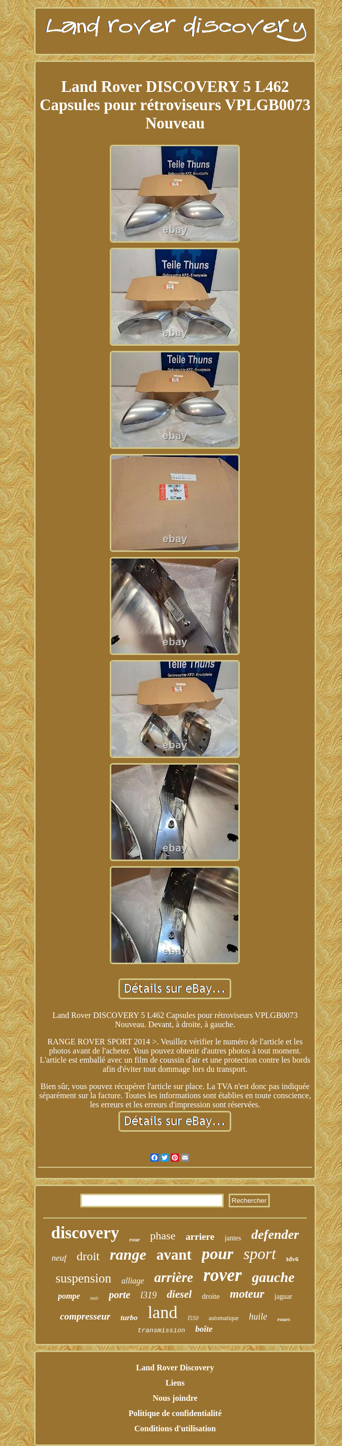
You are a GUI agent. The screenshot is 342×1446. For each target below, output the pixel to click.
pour (217, 1253)
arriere (199, 1236)
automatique (224, 1318)
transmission (161, 1330)
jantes (233, 1238)
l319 (148, 1295)
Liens (175, 1382)
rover (222, 1275)
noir (94, 1298)
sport (259, 1254)
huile (258, 1316)
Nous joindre (174, 1398)
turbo (128, 1317)
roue (134, 1239)
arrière (173, 1277)
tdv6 (292, 1259)
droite (211, 1296)
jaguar (283, 1296)
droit (88, 1256)
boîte (203, 1329)
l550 (193, 1318)
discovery (85, 1233)
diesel (179, 1294)
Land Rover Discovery (175, 1367)
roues (283, 1319)
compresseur (85, 1316)
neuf (58, 1258)
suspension (83, 1278)
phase (162, 1235)
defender (275, 1234)
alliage (132, 1280)
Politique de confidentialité (175, 1413)
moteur (247, 1294)
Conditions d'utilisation (175, 1428)
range (128, 1254)
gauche (273, 1277)
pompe (69, 1296)
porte (119, 1294)
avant (174, 1254)
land (163, 1312)
